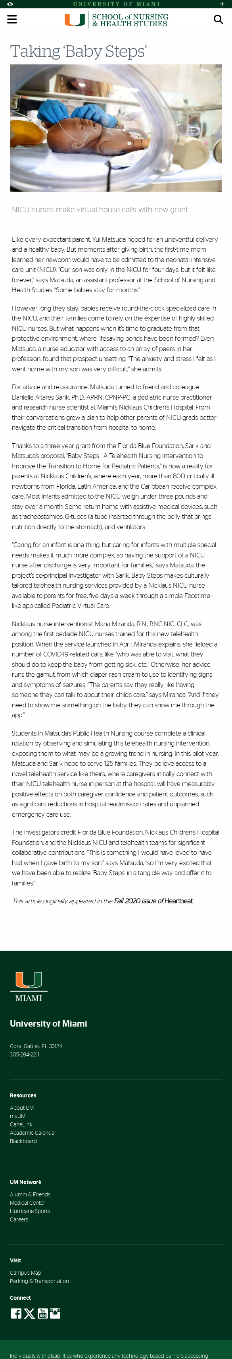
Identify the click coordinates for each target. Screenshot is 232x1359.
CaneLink (21, 1125)
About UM (22, 1108)
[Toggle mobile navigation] (12, 19)
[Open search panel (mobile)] (218, 19)
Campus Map (25, 1273)
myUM (17, 1116)
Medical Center (27, 1203)
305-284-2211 (24, 1055)
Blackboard (23, 1141)
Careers (19, 1220)
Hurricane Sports (30, 1211)
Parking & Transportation (39, 1281)
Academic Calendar (33, 1133)
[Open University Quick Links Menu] (222, 4)
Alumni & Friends (30, 1195)
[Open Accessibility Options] (10, 4)
